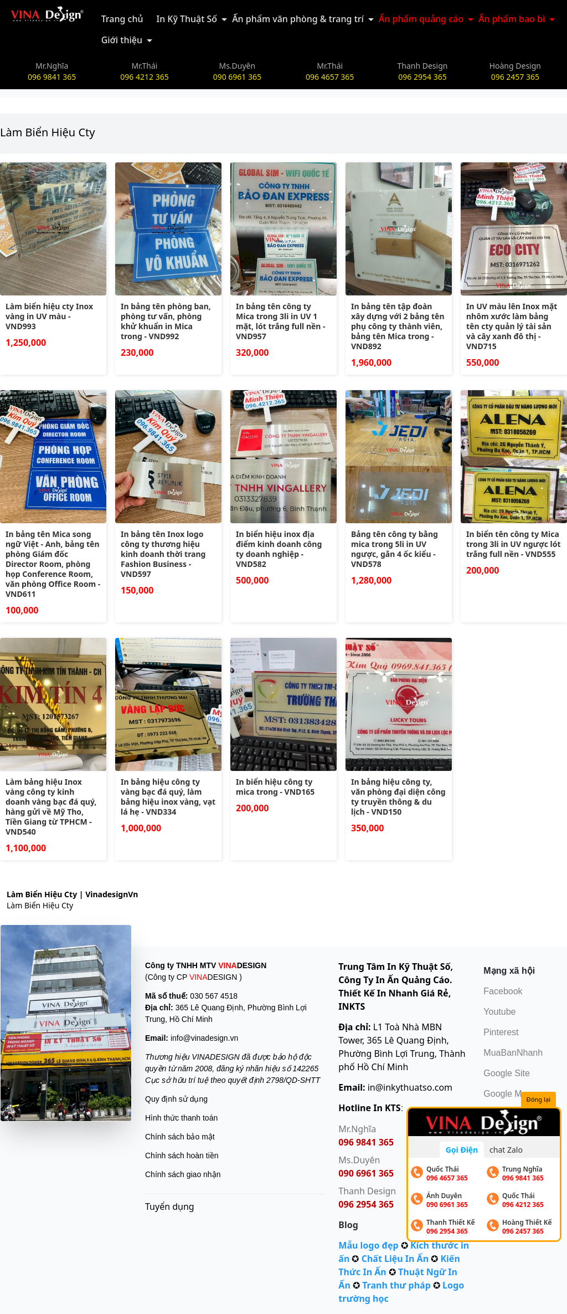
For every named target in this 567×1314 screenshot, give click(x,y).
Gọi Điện (462, 1149)
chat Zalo (506, 1149)
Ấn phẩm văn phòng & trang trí (298, 19)
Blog (348, 1225)
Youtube (499, 1011)
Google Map (507, 1093)
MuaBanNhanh (513, 1052)
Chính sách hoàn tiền (182, 1155)
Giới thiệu (121, 40)
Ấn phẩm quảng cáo (421, 19)
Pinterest (500, 1032)
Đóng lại (538, 1099)
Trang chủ (122, 19)
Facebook (502, 991)
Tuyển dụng (169, 1206)
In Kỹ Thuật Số (186, 19)
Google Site (506, 1073)
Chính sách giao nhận (182, 1174)
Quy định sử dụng (176, 1099)
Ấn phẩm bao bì (511, 19)
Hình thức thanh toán (181, 1117)
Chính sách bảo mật (180, 1136)
